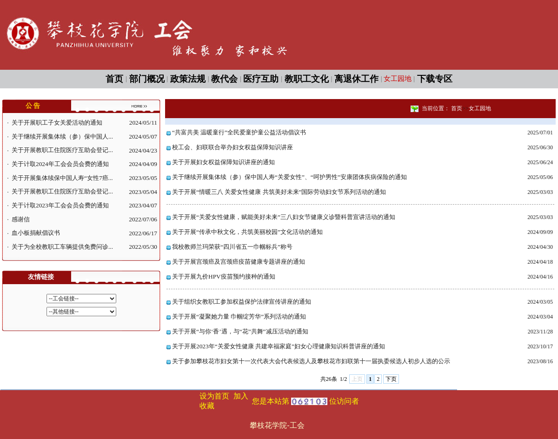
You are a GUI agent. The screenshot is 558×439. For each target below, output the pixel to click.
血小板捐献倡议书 (36, 232)
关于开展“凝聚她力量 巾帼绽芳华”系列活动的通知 (239, 316)
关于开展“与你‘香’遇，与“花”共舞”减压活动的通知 (240, 331)
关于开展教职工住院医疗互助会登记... (62, 149)
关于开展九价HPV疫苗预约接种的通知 (223, 276)
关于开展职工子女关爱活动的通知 (57, 122)
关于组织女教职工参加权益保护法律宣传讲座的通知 (241, 301)
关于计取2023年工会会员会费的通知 (60, 205)
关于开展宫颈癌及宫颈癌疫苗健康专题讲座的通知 (238, 261)
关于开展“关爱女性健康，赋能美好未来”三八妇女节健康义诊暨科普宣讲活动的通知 (283, 216)
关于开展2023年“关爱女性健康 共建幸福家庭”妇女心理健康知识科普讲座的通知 (278, 346)
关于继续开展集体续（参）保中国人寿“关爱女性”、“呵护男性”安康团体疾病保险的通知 (289, 176)
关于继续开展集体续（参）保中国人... (62, 136)
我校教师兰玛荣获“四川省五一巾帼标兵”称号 (232, 246)
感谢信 (21, 219)
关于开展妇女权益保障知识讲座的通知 (223, 162)
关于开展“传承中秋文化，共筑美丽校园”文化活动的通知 (247, 231)
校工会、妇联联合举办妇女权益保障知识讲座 (232, 147)
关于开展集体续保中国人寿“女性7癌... (62, 177)
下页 (391, 379)
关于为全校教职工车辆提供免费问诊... (62, 246)
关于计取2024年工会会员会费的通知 (60, 163)
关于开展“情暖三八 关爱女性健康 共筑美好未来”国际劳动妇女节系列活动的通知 (279, 191)
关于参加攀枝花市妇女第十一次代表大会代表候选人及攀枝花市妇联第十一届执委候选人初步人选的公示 (311, 361)
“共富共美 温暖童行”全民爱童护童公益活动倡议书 (239, 132)
